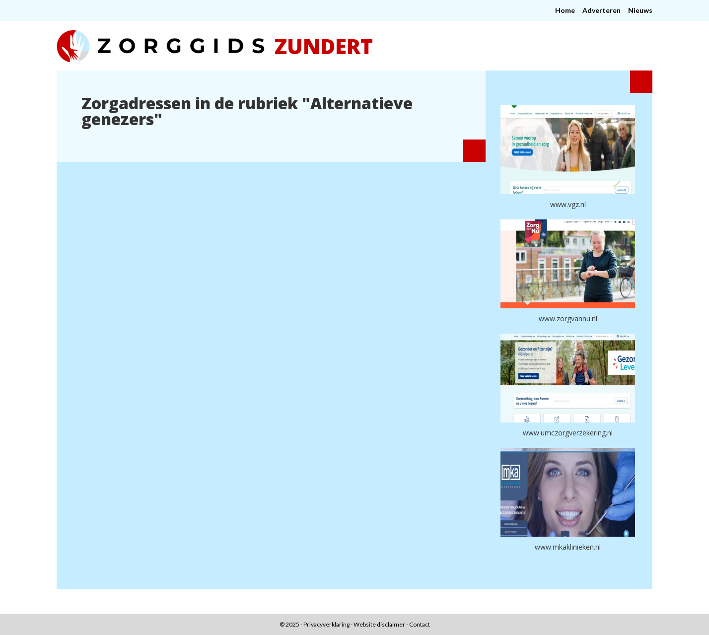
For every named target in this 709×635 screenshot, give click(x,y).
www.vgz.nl (568, 204)
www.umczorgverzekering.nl (568, 432)
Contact (419, 624)
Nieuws (640, 10)
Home (565, 10)
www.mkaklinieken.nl (568, 547)
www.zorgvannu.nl (568, 318)
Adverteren (601, 10)
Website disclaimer (379, 624)
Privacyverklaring (326, 624)
